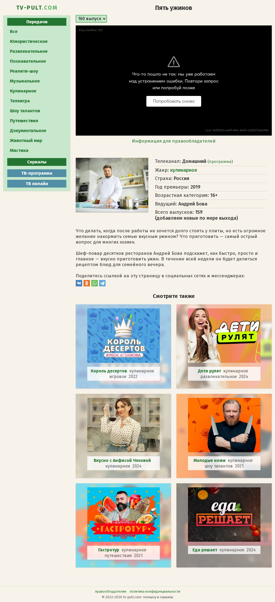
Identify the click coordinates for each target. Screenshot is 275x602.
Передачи (37, 22)
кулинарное (183, 170)
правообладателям (110, 591)
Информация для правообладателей (174, 141)
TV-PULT (37, 7)
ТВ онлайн (37, 183)
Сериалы (36, 162)
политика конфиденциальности (155, 591)
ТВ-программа (36, 173)
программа (220, 161)
